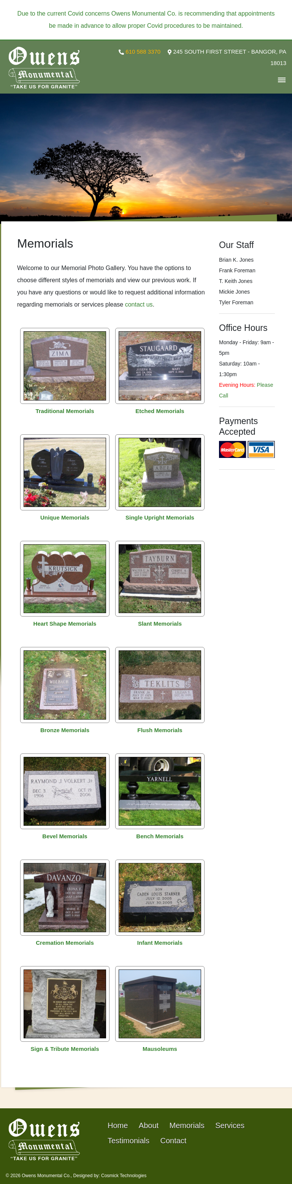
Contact (173, 1140)
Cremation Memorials (65, 942)
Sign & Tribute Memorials (65, 1049)
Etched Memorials (159, 411)
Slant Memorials (160, 623)
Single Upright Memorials (159, 517)
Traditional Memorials (64, 411)
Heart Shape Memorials (65, 623)
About (149, 1125)
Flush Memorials (159, 730)
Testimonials (128, 1140)
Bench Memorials (159, 836)
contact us (139, 304)
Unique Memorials (64, 517)
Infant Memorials (159, 942)
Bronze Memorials (64, 730)
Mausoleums (160, 1049)
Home (118, 1125)
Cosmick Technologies (123, 1175)
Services (229, 1125)
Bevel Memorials (64, 836)
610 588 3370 (139, 51)
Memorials (187, 1125)
